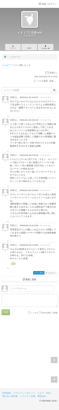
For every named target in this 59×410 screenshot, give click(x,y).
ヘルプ (40, 393)
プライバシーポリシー (24, 393)
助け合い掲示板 (10, 396)
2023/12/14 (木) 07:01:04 (29, 155)
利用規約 (6, 393)
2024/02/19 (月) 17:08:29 (29, 245)
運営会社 (41, 396)
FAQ (48, 393)
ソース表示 (41, 81)
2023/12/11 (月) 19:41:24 (29, 120)
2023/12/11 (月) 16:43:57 (29, 97)
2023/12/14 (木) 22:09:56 (29, 190)
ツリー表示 (39, 273)
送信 (6, 312)
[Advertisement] (29, 354)
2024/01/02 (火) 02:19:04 (29, 225)
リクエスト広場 (27, 396)
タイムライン (50, 273)
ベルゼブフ (7, 65)
